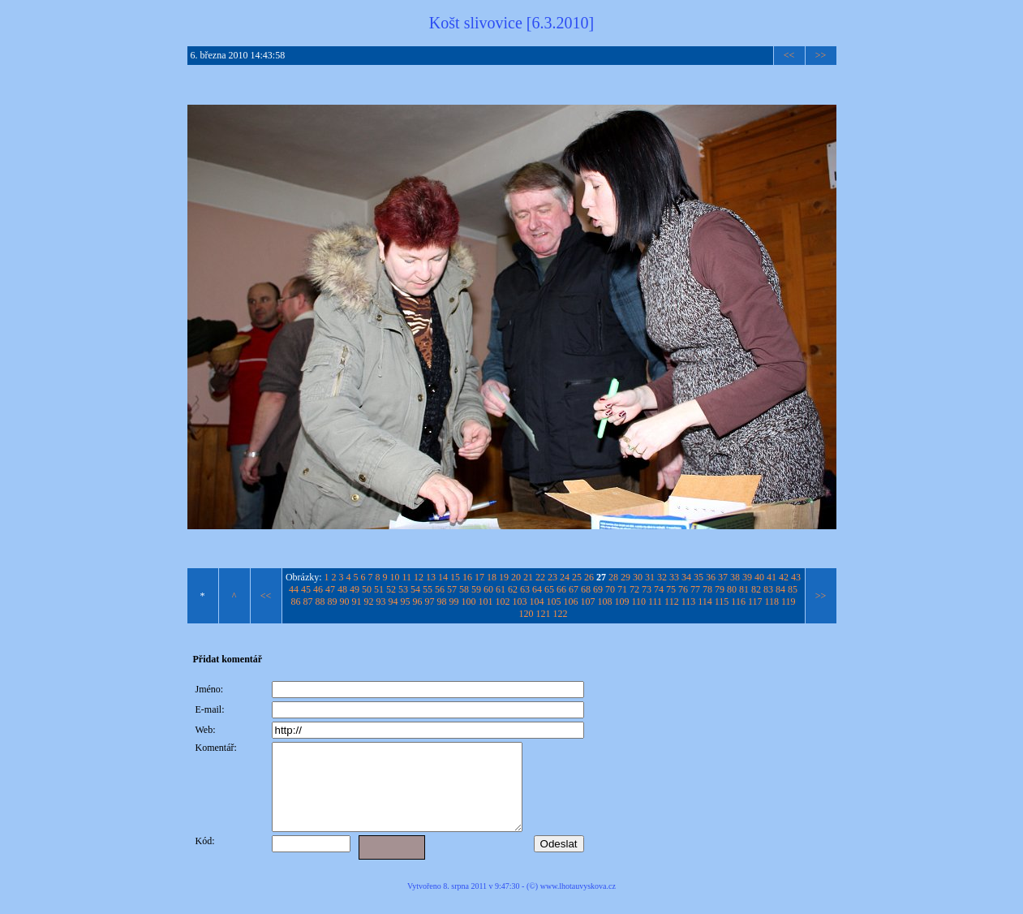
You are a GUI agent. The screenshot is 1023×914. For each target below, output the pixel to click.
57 (452, 589)
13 (431, 577)
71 (622, 589)
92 (368, 601)
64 (537, 589)
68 (586, 589)
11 (407, 577)
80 (732, 589)
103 (519, 601)
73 (646, 589)
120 (526, 613)
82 (756, 589)
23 (552, 577)
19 (504, 577)
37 (723, 577)
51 (379, 589)
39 (747, 577)
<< (789, 55)
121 (543, 613)
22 (540, 577)
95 (405, 601)
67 (573, 589)
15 (455, 577)
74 (659, 589)
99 (453, 601)
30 (638, 577)
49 (354, 589)
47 (330, 589)
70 (610, 589)
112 (671, 601)
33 (674, 577)
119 (788, 601)
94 (393, 601)
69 (598, 589)
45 (306, 589)
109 (621, 601)
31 (650, 577)
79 (719, 589)
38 (735, 577)
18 (491, 577)
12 (418, 577)
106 (570, 601)
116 (738, 601)
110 (638, 601)
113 (688, 601)
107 (587, 601)
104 (536, 601)
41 (771, 577)
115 (722, 601)
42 (784, 577)
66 (561, 589)
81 (744, 589)
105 (553, 601)
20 (516, 577)
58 (464, 589)
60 (488, 589)
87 (307, 601)
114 (705, 601)
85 (792, 589)
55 (427, 589)
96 (417, 601)
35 (698, 577)
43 (796, 577)
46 (318, 589)
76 (683, 589)
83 (768, 589)
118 (771, 601)
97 (429, 601)
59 (476, 589)
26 (589, 577)
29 (625, 577)
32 (662, 577)
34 (686, 577)
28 (613, 577)
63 (525, 589)
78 (707, 589)
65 (549, 589)
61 (500, 589)
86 (295, 601)
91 (356, 601)
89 (332, 601)
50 (367, 589)
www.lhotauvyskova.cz (578, 903)
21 (528, 577)
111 (655, 601)
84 (780, 589)
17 (479, 577)
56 (440, 589)
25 (577, 577)
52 (391, 589)
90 (344, 601)
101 (485, 601)
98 (441, 601)
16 (467, 577)
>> (821, 55)
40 (759, 577)
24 (565, 577)
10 (395, 577)
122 (560, 613)
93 (380, 601)
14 (443, 577)
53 (403, 589)
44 (294, 589)
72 (634, 589)
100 (468, 601)
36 (711, 577)
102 (502, 601)
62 (513, 589)
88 (320, 601)
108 (604, 601)
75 (671, 589)
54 (415, 589)
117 (755, 601)
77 (695, 589)
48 (342, 589)
